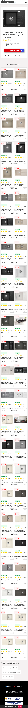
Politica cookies (18, 693)
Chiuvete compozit (8, 677)
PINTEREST (18, 686)
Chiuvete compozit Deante (10, 668)
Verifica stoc (16, 50)
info (12, 89)
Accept (20, 706)
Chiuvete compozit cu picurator (11, 672)
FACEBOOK (9, 686)
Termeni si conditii (11, 691)
